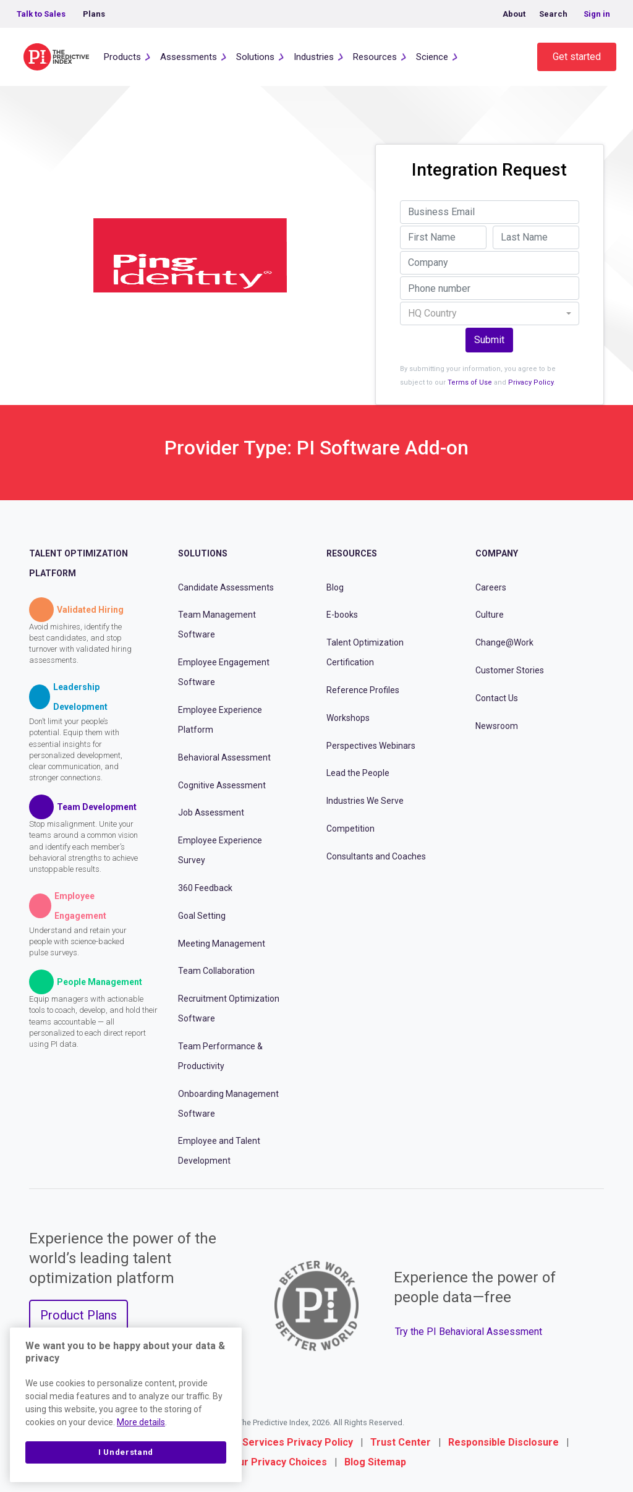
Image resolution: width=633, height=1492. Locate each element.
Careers (490, 587)
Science (432, 56)
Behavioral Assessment (224, 757)
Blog (335, 587)
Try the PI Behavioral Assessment (468, 1331)
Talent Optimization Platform (78, 563)
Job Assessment (211, 812)
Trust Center (400, 1442)
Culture (489, 615)
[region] (126, 1405)
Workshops (348, 718)
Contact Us (496, 698)
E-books (342, 615)
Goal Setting (202, 916)
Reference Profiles (362, 690)
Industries (314, 56)
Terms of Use (470, 382)
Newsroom (496, 726)
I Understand (125, 1452)
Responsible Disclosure (503, 1442)
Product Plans (78, 1315)
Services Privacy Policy (297, 1442)
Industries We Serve (365, 801)
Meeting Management (221, 943)
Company (496, 553)
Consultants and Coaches (376, 856)
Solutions (255, 56)
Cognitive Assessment (222, 785)
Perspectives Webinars (370, 746)
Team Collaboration (216, 971)
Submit (489, 340)
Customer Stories (509, 670)
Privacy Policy (530, 382)
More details (141, 1422)
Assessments (188, 56)
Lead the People (357, 773)
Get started (577, 56)
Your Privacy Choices (277, 1462)
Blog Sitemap (375, 1462)
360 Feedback (205, 888)
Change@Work (504, 642)
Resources (375, 56)
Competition (350, 828)
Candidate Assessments (226, 587)
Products (122, 56)
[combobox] (489, 313)
